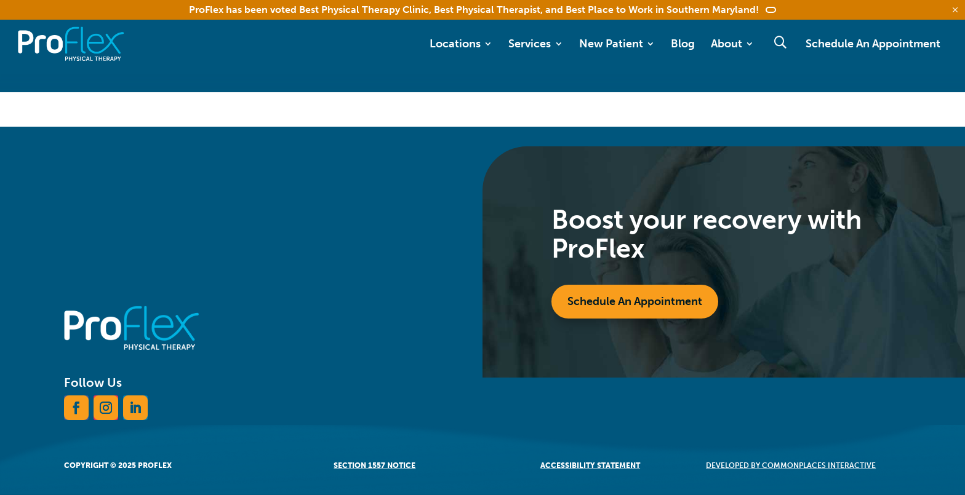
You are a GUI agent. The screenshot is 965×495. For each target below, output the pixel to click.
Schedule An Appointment (873, 43)
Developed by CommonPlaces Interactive (791, 465)
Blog (683, 43)
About (726, 43)
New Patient (611, 43)
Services (529, 43)
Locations (455, 43)
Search (780, 42)
